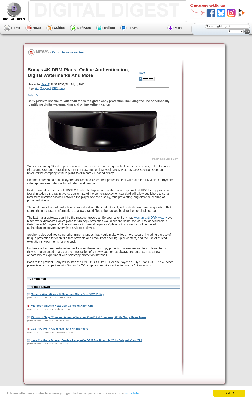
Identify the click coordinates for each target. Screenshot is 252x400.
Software (80, 27)
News (33, 27)
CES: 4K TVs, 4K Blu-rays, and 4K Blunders (59, 328)
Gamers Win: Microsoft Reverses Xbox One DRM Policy (67, 294)
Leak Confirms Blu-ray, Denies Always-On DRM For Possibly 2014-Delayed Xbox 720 (86, 340)
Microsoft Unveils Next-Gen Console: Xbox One (62, 305)
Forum (129, 27)
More (174, 27)
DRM (55, 88)
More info (132, 393)
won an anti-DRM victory (150, 217)
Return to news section (68, 52)
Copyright (45, 88)
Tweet (142, 72)
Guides (55, 27)
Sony (62, 88)
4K (37, 88)
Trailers (105, 27)
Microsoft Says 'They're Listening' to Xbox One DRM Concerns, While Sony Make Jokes (88, 317)
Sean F (45, 84)
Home (12, 27)
